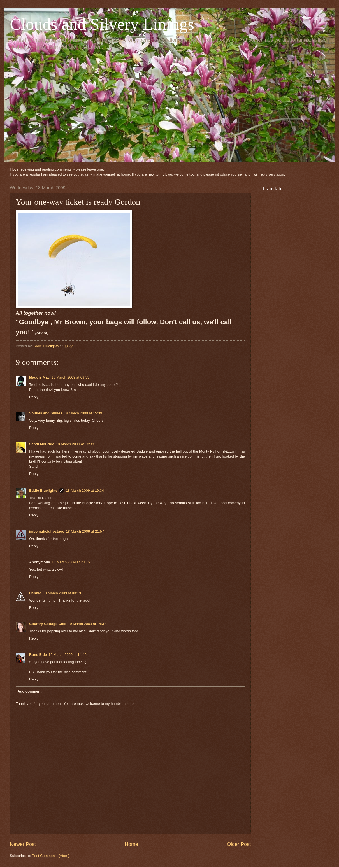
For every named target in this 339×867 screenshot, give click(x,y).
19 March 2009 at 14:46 (67, 654)
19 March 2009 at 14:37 (87, 624)
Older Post (239, 844)
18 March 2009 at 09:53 (70, 377)
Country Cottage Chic (47, 624)
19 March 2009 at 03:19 (62, 593)
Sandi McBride (41, 444)
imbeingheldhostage (46, 531)
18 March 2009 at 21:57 (85, 531)
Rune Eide (38, 654)
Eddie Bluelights (43, 490)
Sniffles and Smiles (45, 413)
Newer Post (23, 844)
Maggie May (39, 377)
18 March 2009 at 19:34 (85, 490)
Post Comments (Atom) (50, 856)
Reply (33, 397)
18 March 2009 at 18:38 (75, 444)
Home (131, 844)
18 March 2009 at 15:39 (83, 413)
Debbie (35, 593)
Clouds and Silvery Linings (102, 24)
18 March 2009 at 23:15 (71, 562)
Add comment (29, 691)
